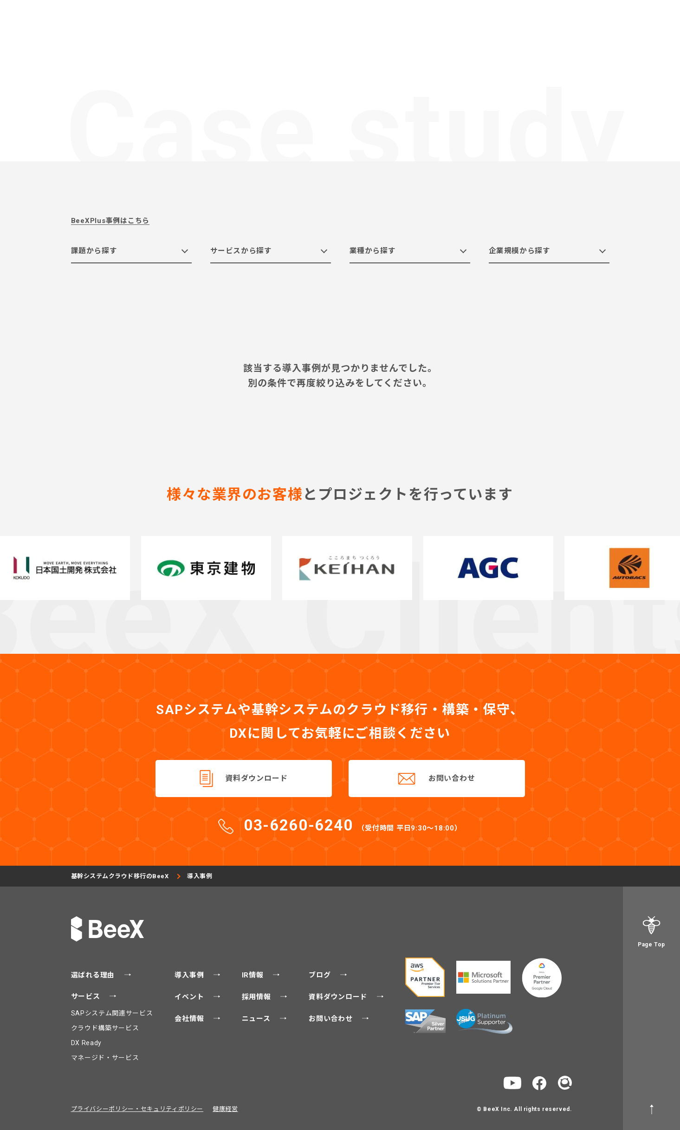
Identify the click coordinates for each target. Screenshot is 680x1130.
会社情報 (190, 1019)
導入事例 (190, 975)
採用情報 (257, 997)
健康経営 (225, 1108)
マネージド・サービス (105, 1057)
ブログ (321, 975)
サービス (87, 996)
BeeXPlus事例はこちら (110, 221)
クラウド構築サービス (105, 1028)
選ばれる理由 (94, 975)
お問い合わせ (451, 778)
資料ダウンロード (256, 778)
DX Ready (86, 1043)
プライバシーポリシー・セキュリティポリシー (137, 1108)
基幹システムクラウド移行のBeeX (120, 876)
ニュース (257, 1019)
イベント (190, 997)
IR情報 (254, 975)
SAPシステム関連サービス (112, 1013)
